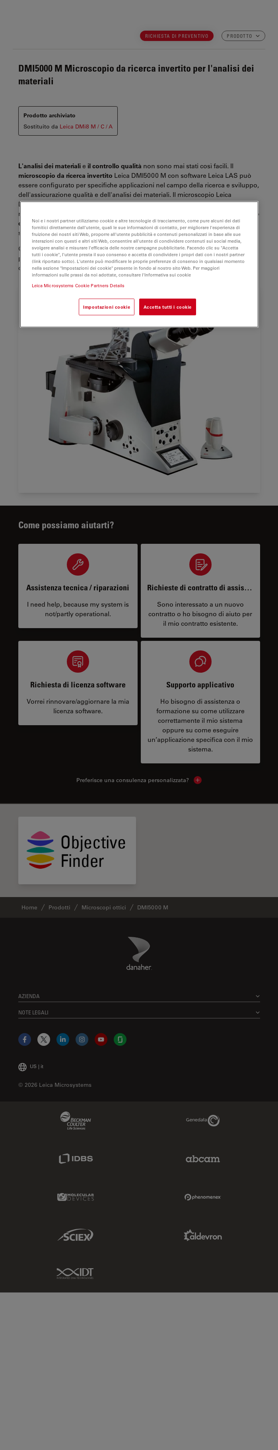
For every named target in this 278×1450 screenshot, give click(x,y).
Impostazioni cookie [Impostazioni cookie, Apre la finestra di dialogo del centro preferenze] (106, 307)
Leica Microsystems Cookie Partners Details (78, 285)
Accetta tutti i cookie (168, 307)
